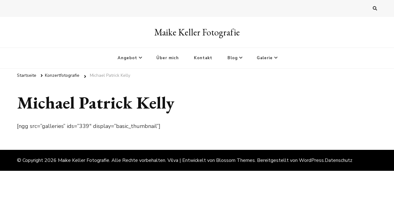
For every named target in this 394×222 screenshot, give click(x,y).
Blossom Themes (235, 160)
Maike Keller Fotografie (197, 32)
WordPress (311, 160)
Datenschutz (338, 160)
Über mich (167, 58)
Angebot (127, 58)
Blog (232, 58)
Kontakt (203, 58)
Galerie (265, 58)
